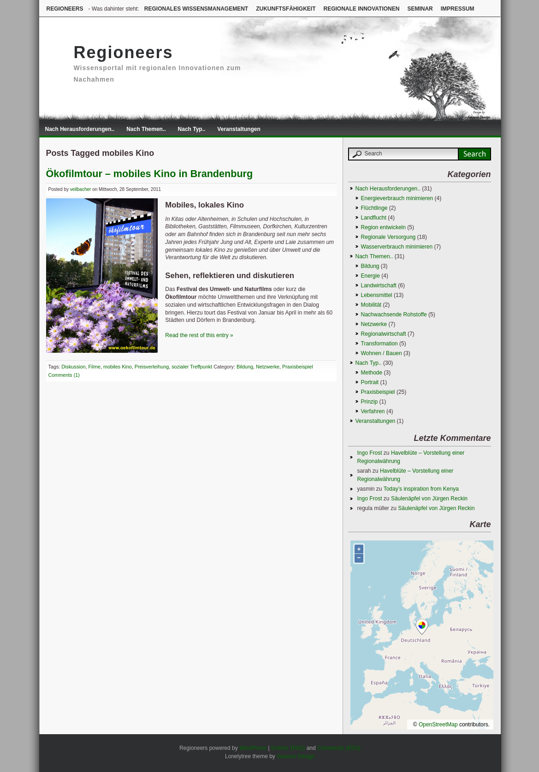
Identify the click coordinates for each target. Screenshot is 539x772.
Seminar (419, 9)
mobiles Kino (117, 366)
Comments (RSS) (339, 748)
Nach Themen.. (146, 129)
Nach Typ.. (192, 129)
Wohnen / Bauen (381, 353)
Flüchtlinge (374, 208)
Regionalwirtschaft (383, 334)
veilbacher (80, 189)
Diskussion (73, 366)
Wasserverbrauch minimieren (397, 246)
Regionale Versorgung (388, 237)
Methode (372, 372)
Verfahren (373, 411)
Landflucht (373, 217)
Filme (95, 366)
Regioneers (65, 9)
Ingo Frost (369, 453)
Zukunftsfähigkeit (285, 9)
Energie (370, 276)
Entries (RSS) (288, 748)
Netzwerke (267, 366)
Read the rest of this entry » (199, 335)
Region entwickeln (383, 227)
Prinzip (369, 401)
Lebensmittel (376, 295)
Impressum (457, 9)
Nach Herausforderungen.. (80, 129)
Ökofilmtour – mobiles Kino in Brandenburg (149, 173)
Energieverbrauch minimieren (397, 198)
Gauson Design (296, 756)
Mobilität (371, 305)
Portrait (370, 382)
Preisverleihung (152, 366)
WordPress (253, 748)
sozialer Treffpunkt (192, 366)
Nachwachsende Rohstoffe (394, 314)
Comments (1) (64, 375)
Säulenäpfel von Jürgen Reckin (429, 498)
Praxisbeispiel (297, 366)
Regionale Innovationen (361, 9)
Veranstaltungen (238, 129)
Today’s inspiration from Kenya (421, 489)
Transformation (379, 343)
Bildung (245, 366)
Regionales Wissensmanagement (196, 9)
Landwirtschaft (379, 285)
